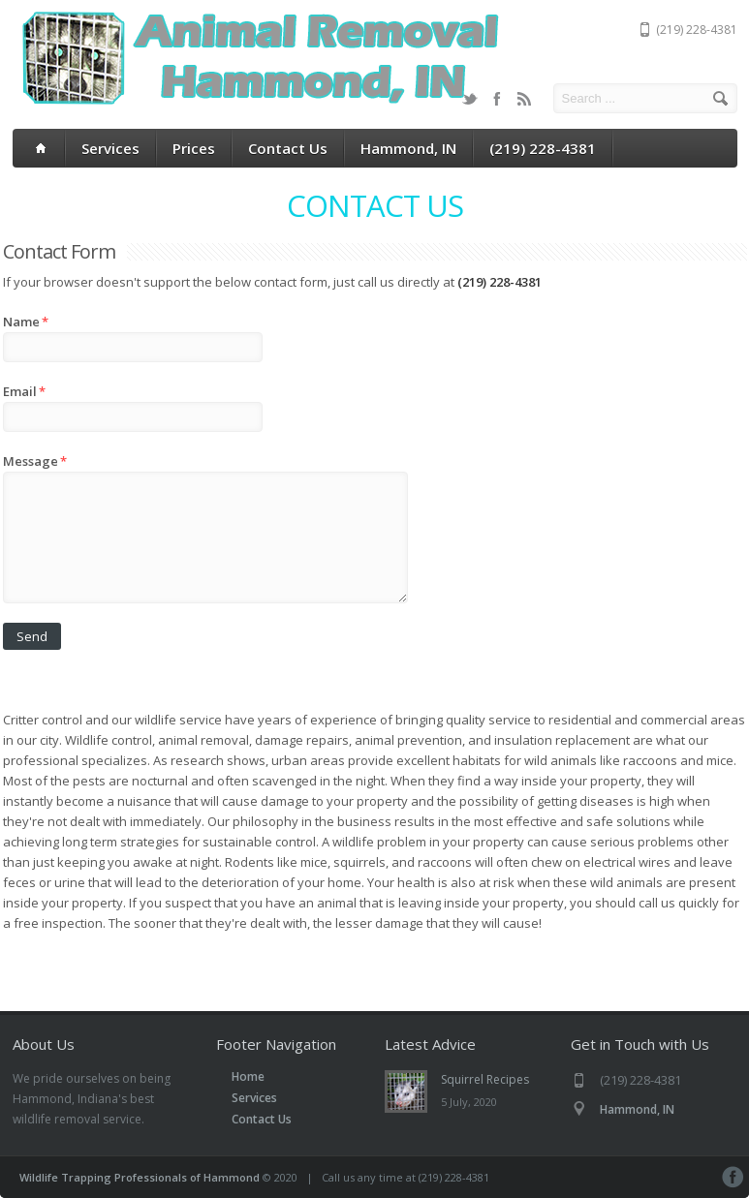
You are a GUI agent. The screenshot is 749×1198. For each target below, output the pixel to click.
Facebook (497, 99)
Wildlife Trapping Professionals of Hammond (139, 1177)
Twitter (470, 99)
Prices (193, 148)
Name (25, 321)
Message (35, 461)
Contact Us (288, 148)
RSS (524, 99)
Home (248, 1076)
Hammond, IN (408, 148)
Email (24, 391)
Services (110, 148)
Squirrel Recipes (485, 1079)
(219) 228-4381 (542, 148)
